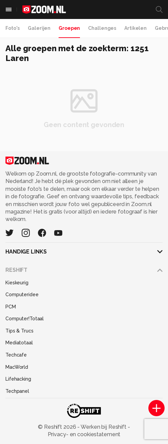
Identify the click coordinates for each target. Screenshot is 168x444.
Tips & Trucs (19, 331)
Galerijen (39, 28)
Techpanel (17, 391)
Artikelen (135, 28)
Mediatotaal (19, 342)
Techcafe (16, 355)
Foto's (12, 28)
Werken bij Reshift (104, 427)
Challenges (102, 28)
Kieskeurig (16, 282)
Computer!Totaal (24, 318)
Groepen (69, 28)
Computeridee (22, 294)
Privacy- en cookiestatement (84, 434)
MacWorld (16, 367)
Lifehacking (18, 379)
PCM (10, 306)
